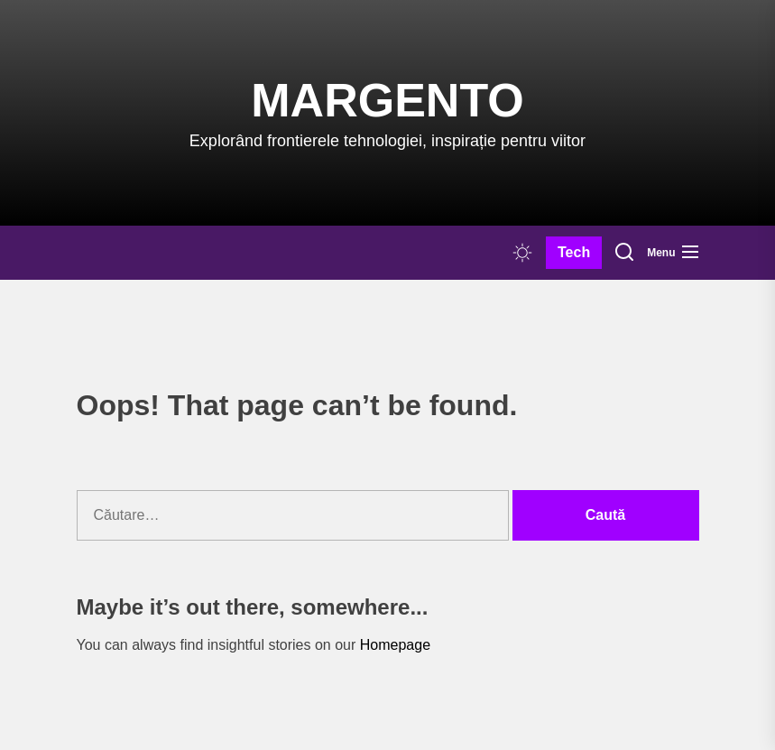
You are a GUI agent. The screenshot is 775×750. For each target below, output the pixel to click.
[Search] (624, 252)
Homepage (395, 645)
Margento (387, 100)
